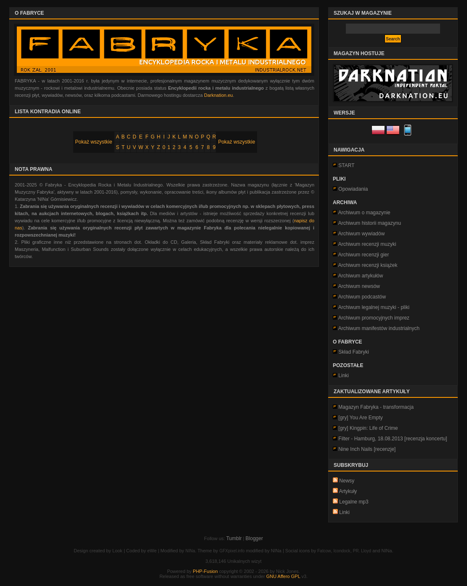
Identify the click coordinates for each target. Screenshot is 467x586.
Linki (343, 375)
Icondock (342, 551)
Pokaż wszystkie (93, 142)
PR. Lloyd (362, 551)
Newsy (343, 481)
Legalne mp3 (351, 502)
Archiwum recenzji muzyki (367, 244)
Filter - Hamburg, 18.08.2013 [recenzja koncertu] (392, 439)
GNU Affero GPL (283, 576)
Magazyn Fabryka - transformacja (376, 407)
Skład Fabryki (353, 352)
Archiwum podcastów (362, 297)
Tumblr (234, 538)
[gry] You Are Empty (360, 418)
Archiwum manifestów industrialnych (378, 328)
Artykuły (345, 491)
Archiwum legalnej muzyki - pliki (373, 307)
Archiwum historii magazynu (369, 223)
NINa (190, 551)
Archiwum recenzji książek (368, 265)
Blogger (254, 538)
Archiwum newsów (359, 286)
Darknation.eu (218, 95)
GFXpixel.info (231, 551)
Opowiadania (353, 189)
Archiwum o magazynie (364, 213)
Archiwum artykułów (360, 276)
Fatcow (324, 551)
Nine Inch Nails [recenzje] (366, 449)
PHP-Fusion (205, 571)
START (346, 165)
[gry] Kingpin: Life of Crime (368, 428)
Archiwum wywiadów (361, 234)
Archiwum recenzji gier (363, 255)
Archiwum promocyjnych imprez (373, 318)
